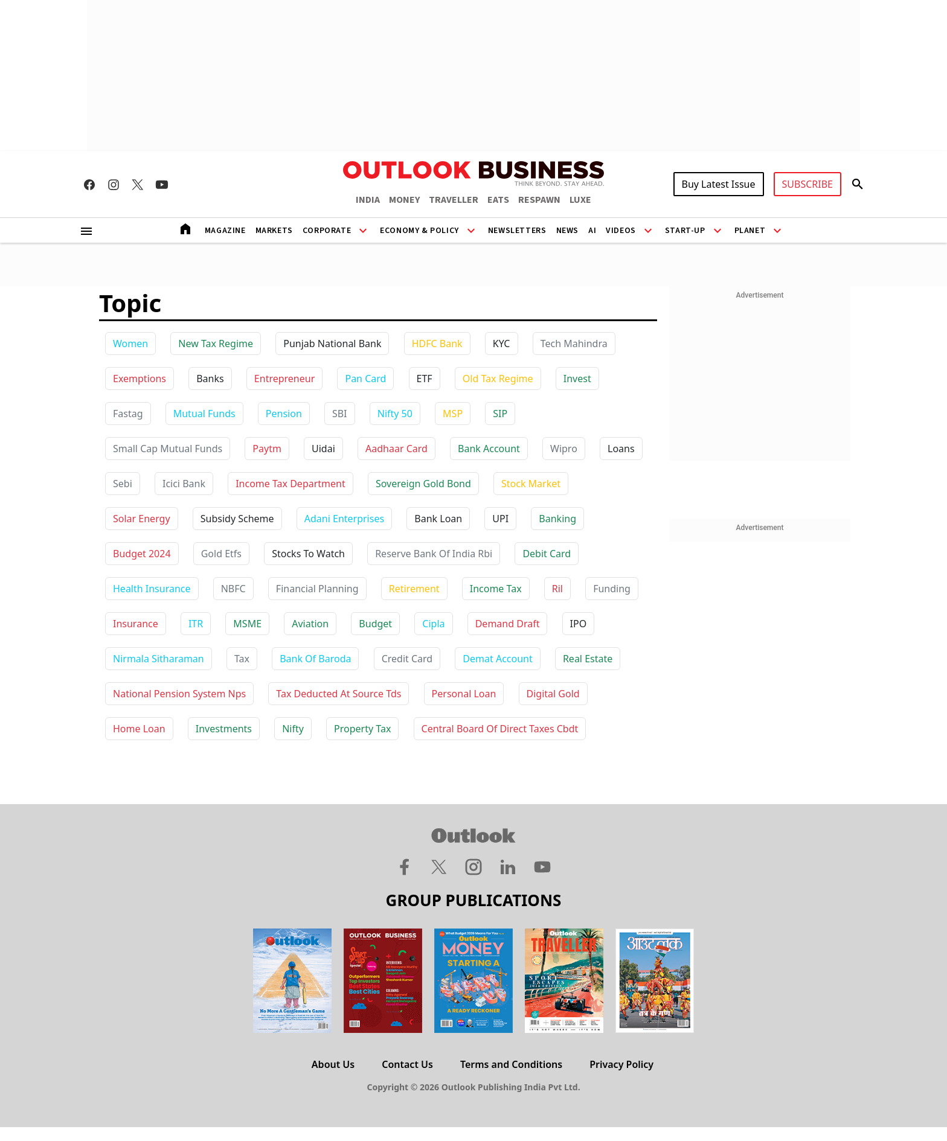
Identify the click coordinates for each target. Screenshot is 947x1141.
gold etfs (221, 553)
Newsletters (517, 231)
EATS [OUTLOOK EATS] (498, 199)
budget (375, 623)
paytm (266, 448)
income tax (496, 588)
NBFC (233, 588)
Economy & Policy (419, 231)
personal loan (464, 693)
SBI (339, 413)
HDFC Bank (437, 343)
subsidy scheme (237, 518)
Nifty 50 (395, 413)
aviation (310, 623)
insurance (135, 623)
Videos (621, 231)
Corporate (327, 231)
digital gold (553, 693)
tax (241, 658)
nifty (293, 728)
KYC (501, 343)
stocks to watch (308, 553)
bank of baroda (315, 658)
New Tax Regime (215, 343)
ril (557, 588)
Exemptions (139, 378)
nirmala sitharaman (158, 658)
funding (612, 588)
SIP (500, 413)
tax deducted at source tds (338, 693)
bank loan (438, 518)
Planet (750, 231)
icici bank (183, 483)
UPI (500, 518)
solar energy (141, 518)
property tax (362, 728)
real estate (587, 658)
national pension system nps (179, 693)
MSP (453, 413)
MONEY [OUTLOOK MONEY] (404, 199)
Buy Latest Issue (719, 184)
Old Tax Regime (498, 378)
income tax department (290, 483)
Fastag (128, 413)
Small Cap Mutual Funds (167, 448)
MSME (247, 623)
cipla (433, 623)
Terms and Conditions (511, 1064)
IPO (578, 623)
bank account (489, 448)
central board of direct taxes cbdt (500, 728)
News (567, 231)
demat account (497, 658)
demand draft (507, 623)
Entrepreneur (284, 378)
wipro (563, 448)
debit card (546, 553)
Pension (284, 413)
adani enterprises (344, 518)
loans (621, 448)
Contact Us (407, 1064)
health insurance (152, 588)
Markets (274, 231)
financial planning (317, 588)
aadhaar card (396, 448)
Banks (209, 378)
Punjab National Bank (332, 343)
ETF (424, 378)
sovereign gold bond (423, 483)
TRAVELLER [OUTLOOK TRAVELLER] (453, 199)
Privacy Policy (621, 1064)
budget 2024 (142, 553)
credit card (407, 658)
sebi (122, 483)
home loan (139, 728)
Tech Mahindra (574, 343)
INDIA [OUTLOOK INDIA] (368, 199)
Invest (577, 378)
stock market (530, 483)
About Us (333, 1064)
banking (557, 518)
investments (224, 728)
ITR (195, 623)
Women (130, 343)
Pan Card (365, 378)
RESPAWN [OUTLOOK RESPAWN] (539, 199)
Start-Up (685, 231)
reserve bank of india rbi (433, 553)
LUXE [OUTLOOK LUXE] (580, 199)
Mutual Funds (204, 413)
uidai (323, 448)
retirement (414, 588)
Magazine (225, 231)
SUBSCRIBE (807, 184)
